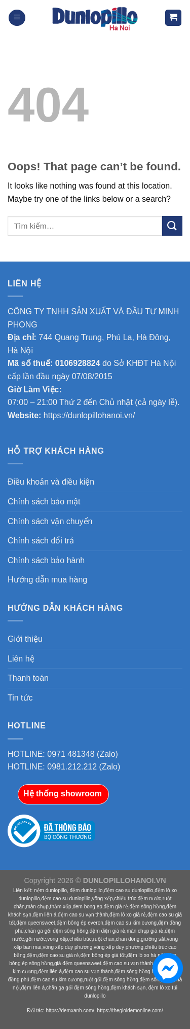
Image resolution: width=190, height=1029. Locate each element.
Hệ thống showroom (62, 793)
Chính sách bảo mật (44, 501)
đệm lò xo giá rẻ (127, 914)
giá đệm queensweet (77, 963)
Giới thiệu (25, 639)
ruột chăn (104, 939)
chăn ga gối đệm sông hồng (56, 931)
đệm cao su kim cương (131, 923)
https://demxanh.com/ (70, 1010)
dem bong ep (87, 906)
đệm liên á (45, 914)
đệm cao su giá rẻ (58, 955)
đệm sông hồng (147, 906)
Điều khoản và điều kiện (51, 481)
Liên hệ (21, 658)
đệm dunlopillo (86, 890)
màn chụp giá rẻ (145, 931)
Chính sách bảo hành (46, 560)
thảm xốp (60, 906)
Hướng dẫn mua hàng (47, 579)
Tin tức (20, 697)
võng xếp (102, 898)
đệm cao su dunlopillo (128, 890)
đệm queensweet (35, 923)
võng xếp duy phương (67, 947)
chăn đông (128, 939)
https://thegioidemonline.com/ (130, 1010)
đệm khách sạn (128, 987)
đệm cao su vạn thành (83, 914)
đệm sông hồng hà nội (140, 971)
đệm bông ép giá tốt (103, 955)
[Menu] (17, 18)
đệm (32, 955)
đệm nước (149, 898)
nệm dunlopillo (50, 890)
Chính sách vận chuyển (50, 521)
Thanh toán (28, 678)
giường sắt (153, 939)
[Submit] (172, 226)
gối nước (35, 939)
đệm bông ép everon (80, 923)
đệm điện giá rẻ (107, 931)
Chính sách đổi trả (41, 540)
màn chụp (37, 906)
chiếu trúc (125, 898)
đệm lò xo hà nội (146, 955)
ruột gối (92, 979)
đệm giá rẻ (116, 906)
